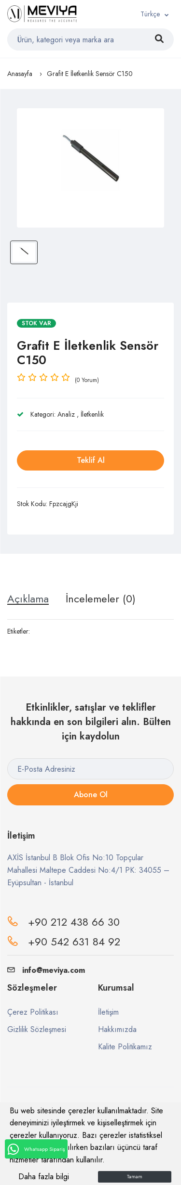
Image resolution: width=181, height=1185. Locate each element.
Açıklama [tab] (28, 598)
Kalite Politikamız (125, 1046)
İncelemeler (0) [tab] (101, 598)
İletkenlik (92, 414)
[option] (90, 168)
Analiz (66, 414)
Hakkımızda (117, 1029)
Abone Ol (91, 794)
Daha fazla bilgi (43, 1176)
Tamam (134, 1176)
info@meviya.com (46, 970)
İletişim (108, 1012)
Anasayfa (19, 73)
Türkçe (150, 14)
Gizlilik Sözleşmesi (36, 1029)
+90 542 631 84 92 (74, 941)
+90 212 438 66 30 (74, 922)
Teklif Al (91, 460)
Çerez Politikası (32, 1012)
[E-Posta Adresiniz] (90, 768)
